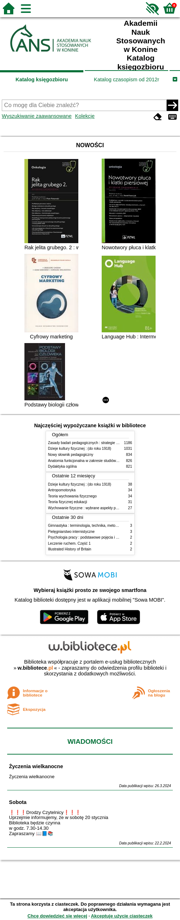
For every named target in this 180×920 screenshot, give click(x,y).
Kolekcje (84, 116)
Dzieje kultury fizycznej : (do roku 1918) (79, 449)
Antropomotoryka (62, 490)
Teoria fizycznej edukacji (67, 502)
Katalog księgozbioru (41, 79)
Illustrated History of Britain (69, 549)
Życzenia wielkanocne (36, 766)
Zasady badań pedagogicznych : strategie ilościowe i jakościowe (99, 443)
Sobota (18, 802)
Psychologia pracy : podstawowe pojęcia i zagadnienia (91, 537)
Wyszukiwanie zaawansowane (36, 116)
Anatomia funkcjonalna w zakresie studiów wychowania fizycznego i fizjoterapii (111, 461)
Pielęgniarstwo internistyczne (71, 532)
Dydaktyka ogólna (62, 466)
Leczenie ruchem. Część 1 (69, 543)
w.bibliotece (35, 668)
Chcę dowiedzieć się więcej (57, 916)
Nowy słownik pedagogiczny (70, 455)
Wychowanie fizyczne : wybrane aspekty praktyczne (89, 508)
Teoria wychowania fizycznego (72, 496)
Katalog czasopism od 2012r (126, 79)
